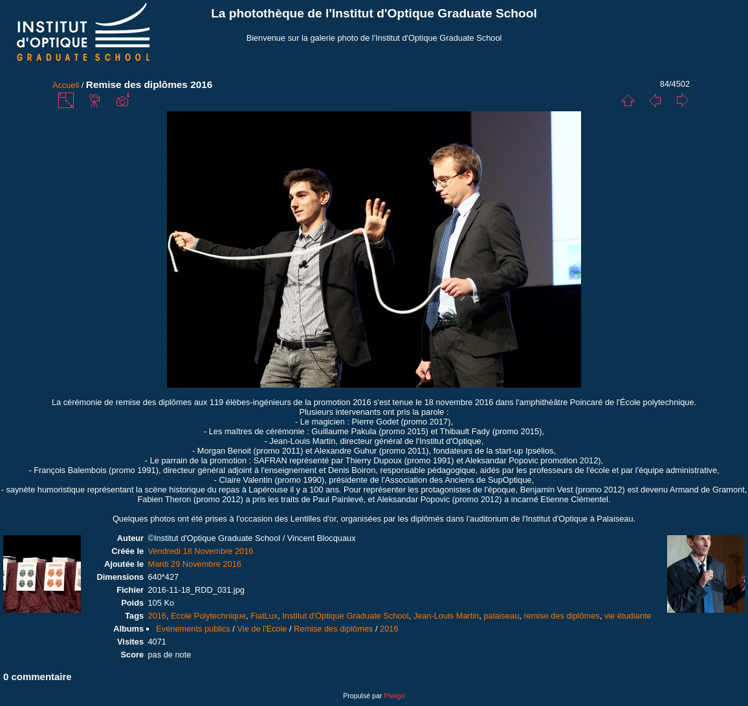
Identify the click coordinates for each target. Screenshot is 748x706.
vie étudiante (628, 616)
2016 (157, 616)
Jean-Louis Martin (446, 616)
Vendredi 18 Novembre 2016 (200, 551)
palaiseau (501, 616)
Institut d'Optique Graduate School (345, 616)
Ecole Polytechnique (208, 616)
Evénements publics (193, 629)
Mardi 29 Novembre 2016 (194, 564)
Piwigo (394, 696)
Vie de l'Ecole (262, 629)
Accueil (65, 85)
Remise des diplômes (333, 629)
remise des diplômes (561, 616)
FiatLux (264, 616)
